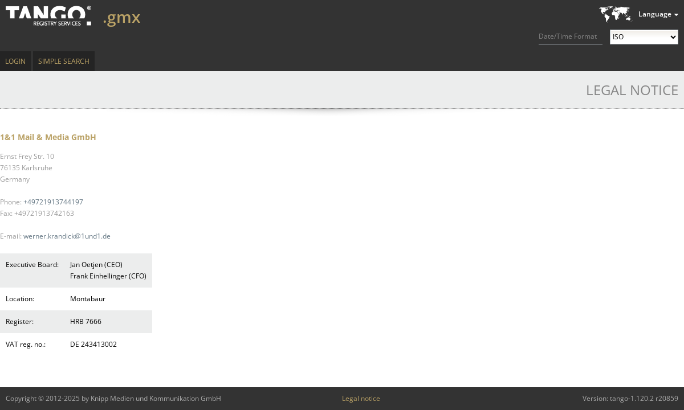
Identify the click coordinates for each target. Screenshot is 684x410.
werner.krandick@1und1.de (67, 236)
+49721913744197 (53, 202)
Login (15, 61)
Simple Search (63, 61)
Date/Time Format (568, 36)
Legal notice (361, 398)
